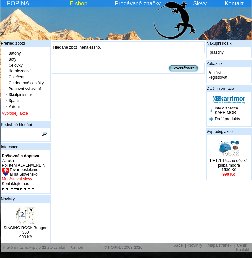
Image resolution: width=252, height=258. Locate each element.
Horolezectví (20, 71)
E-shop (78, 3)
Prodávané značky (138, 3)
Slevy (200, 3)
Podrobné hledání (16, 124)
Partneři (76, 247)
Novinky (8, 199)
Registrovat (218, 77)
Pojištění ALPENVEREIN (24, 165)
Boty (12, 59)
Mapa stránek (220, 245)
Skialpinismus (20, 94)
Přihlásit (215, 72)
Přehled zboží (13, 43)
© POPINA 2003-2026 (123, 247)
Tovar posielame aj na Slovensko (24, 172)
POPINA (18, 3)
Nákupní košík (219, 43)
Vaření (14, 106)
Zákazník (215, 63)
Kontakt (234, 3)
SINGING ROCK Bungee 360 (25, 230)
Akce (178, 245)
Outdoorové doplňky (26, 83)
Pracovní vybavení (25, 89)
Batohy (15, 53)
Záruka (8, 160)
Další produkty (227, 119)
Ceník (242, 245)
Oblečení (16, 77)
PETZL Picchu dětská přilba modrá (229, 163)
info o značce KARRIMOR (226, 110)
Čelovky (16, 65)
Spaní (14, 100)
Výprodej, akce (15, 113)
